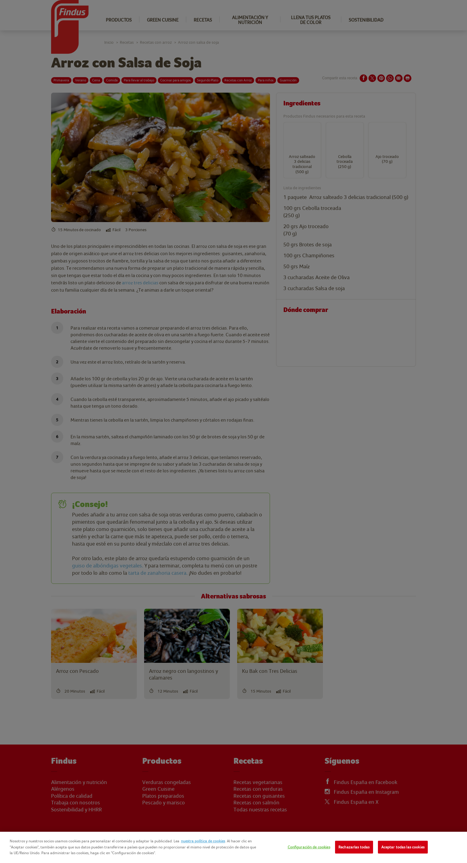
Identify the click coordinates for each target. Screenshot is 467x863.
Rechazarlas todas (353, 847)
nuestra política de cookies (203, 841)
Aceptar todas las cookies (402, 847)
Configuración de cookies (309, 847)
